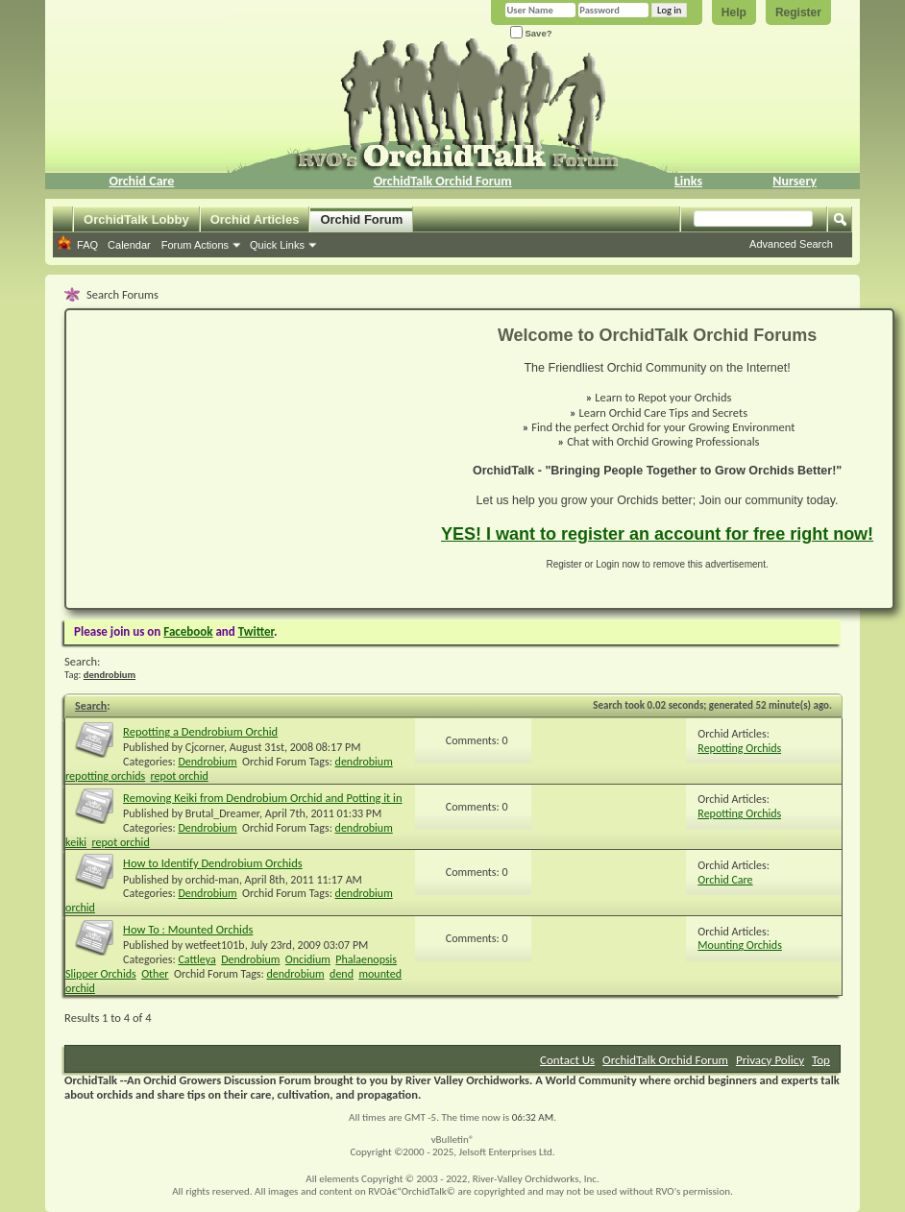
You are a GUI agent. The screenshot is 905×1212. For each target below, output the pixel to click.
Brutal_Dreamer (222, 813)
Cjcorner (204, 747)
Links (688, 181)
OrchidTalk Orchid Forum (443, 181)
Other (154, 974)
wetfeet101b (215, 945)
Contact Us (567, 1060)
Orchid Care (141, 181)
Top (821, 1060)
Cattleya (196, 959)
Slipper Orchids (100, 974)
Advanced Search (791, 244)
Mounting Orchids (739, 945)
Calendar (129, 245)
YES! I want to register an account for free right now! (657, 534)
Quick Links (277, 245)
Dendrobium (207, 761)
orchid (80, 907)
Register (798, 12)
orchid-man (212, 879)
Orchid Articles (255, 219)
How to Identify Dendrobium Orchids (213, 863)
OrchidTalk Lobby (136, 219)
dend (342, 974)
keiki (75, 842)
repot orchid (179, 776)
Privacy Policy (770, 1060)
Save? (531, 33)
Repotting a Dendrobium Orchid (200, 731)
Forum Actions (195, 245)
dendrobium (364, 761)
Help (734, 12)
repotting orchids (105, 776)
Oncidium (307, 959)
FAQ (87, 245)
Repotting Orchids (739, 748)
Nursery (794, 181)
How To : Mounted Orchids (188, 929)
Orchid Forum (361, 219)
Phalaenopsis (366, 959)
